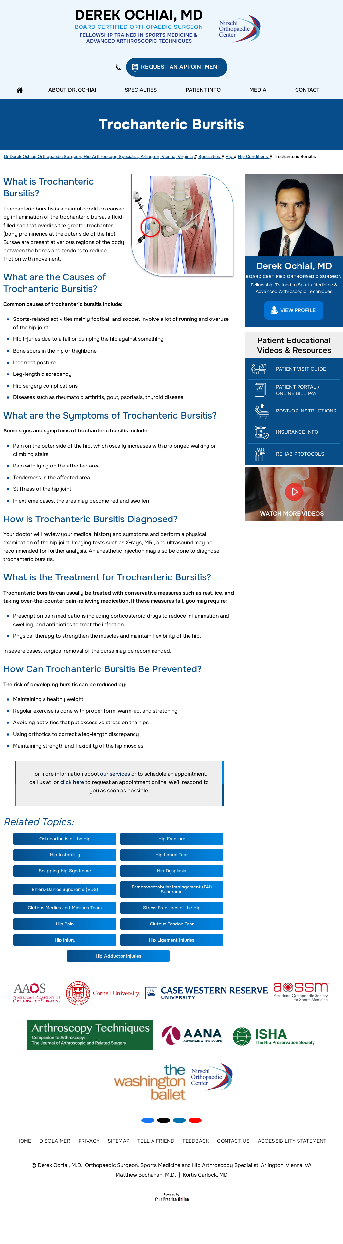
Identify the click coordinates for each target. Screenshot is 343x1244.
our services (115, 773)
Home (21, 90)
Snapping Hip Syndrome (65, 871)
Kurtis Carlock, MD (205, 1174)
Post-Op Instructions (306, 411)
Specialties (141, 89)
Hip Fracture (171, 839)
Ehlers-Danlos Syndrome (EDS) (65, 889)
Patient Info (203, 89)
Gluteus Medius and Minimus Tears (65, 908)
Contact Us (233, 1141)
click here (72, 782)
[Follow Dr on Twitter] (163, 1120)
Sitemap (119, 1141)
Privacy (89, 1141)
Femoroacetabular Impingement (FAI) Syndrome (172, 889)
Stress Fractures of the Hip (172, 908)
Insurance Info (297, 432)
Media (257, 89)
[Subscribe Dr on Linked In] (179, 1120)
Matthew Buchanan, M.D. (146, 1174)
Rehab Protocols (300, 454)
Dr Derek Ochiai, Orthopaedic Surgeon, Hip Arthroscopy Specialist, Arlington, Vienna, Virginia (98, 156)
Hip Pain (65, 924)
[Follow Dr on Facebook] (147, 1120)
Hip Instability (65, 855)
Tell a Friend (155, 1141)
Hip (230, 156)
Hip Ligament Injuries (171, 940)
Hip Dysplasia (171, 871)
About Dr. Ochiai (72, 89)
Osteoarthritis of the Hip (65, 839)
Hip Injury (65, 940)
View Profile (298, 310)
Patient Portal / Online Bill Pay (298, 390)
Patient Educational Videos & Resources (294, 345)
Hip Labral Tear (171, 855)
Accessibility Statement (292, 1141)
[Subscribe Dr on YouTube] (195, 1120)
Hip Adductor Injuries (118, 956)
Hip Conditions (253, 156)
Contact (307, 89)
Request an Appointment (181, 67)
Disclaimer (54, 1141)
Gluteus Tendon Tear (172, 924)
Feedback (196, 1141)
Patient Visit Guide (301, 369)
